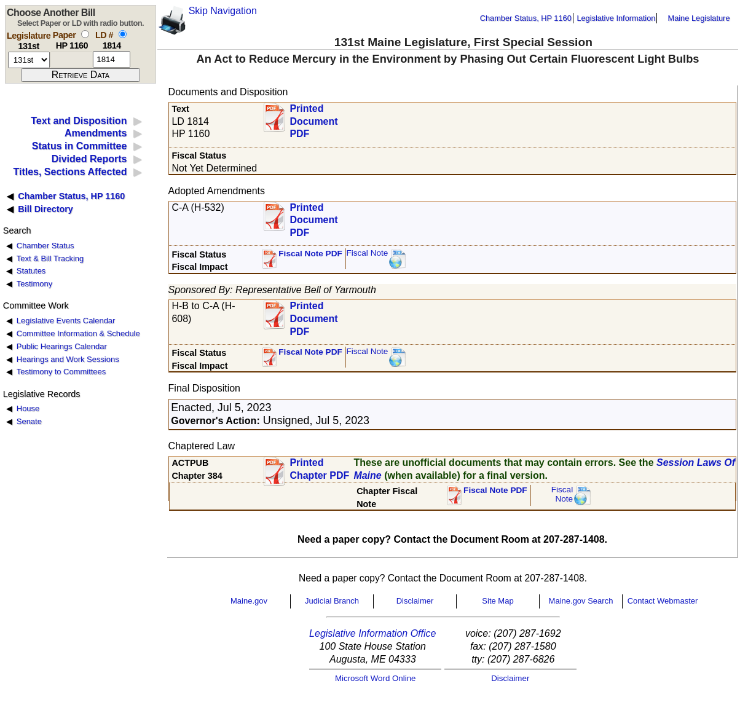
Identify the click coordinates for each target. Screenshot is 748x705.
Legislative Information (616, 18)
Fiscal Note (367, 253)
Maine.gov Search (581, 600)
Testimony (34, 283)
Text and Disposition (79, 121)
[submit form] (80, 75)
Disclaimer (415, 600)
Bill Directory (45, 209)
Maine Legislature (698, 18)
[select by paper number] (85, 34)
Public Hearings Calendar (62, 346)
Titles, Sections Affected (70, 172)
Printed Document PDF (313, 117)
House (28, 408)
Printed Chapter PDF (319, 469)
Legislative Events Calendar (66, 320)
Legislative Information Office (372, 633)
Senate (29, 421)
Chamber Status (45, 245)
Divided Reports (89, 159)
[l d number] (111, 59)
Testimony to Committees (61, 371)
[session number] (29, 60)
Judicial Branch (332, 600)
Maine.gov (248, 600)
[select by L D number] (123, 34)
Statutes (31, 270)
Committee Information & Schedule (78, 333)
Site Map (497, 600)
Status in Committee (79, 146)
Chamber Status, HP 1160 (526, 18)
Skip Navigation (223, 11)
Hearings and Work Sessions (68, 359)
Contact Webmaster (663, 600)
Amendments (96, 133)
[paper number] (71, 59)
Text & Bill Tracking (50, 258)
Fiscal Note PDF (310, 253)
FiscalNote (562, 494)
